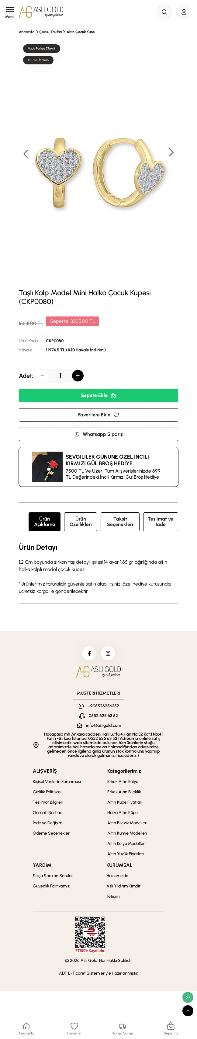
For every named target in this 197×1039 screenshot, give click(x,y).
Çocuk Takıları (50, 32)
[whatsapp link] (187, 997)
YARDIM (42, 866)
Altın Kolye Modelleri (126, 844)
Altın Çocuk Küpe (81, 32)
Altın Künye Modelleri (127, 834)
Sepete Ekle (98, 395)
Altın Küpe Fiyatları (124, 803)
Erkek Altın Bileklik (124, 793)
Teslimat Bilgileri (48, 803)
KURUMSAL (119, 866)
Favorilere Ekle (98, 415)
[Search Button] (164, 12)
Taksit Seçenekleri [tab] (120, 521)
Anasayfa (26, 32)
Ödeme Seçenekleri (52, 834)
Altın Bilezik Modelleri (127, 824)
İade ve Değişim (47, 824)
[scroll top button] (187, 1010)
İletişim (112, 897)
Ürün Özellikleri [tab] (81, 521)
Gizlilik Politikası (47, 793)
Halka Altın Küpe (122, 813)
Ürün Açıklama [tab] (44, 521)
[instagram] (108, 653)
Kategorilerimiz (124, 772)
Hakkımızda (117, 877)
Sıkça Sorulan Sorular (53, 877)
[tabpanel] (98, 569)
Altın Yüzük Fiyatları (125, 855)
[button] (171, 152)
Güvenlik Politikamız (51, 887)
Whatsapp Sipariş (98, 434)
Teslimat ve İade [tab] (160, 521)
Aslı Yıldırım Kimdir (123, 887)
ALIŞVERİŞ (45, 772)
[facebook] (88, 653)
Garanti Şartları (47, 813)
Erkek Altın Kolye (122, 782)
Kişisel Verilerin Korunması (57, 782)
